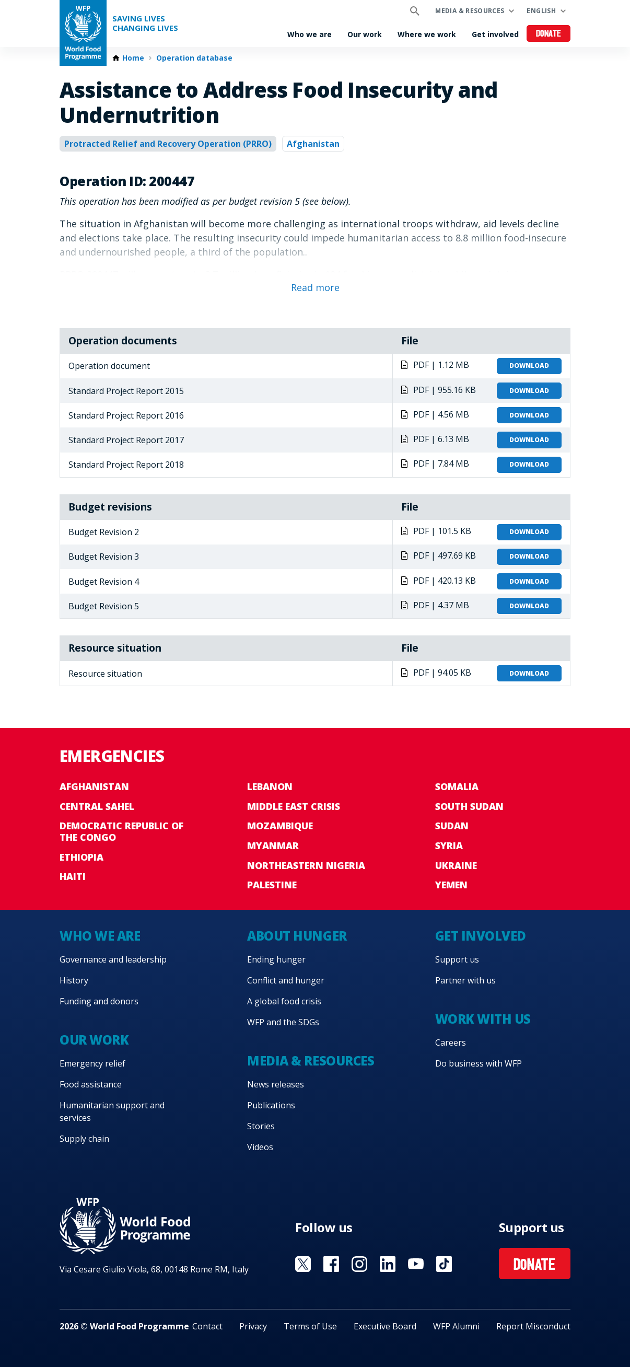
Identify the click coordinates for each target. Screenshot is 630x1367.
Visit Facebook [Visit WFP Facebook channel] (331, 1264)
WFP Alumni (456, 1326)
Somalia (457, 786)
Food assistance (91, 1084)
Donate (549, 34)
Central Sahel (97, 806)
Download (529, 365)
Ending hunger (276, 959)
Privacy (253, 1326)
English (541, 10)
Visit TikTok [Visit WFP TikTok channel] (444, 1264)
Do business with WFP (478, 1063)
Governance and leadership (113, 959)
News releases (275, 1084)
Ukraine (456, 865)
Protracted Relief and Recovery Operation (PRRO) (168, 143)
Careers (450, 1042)
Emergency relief (92, 1063)
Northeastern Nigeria (306, 865)
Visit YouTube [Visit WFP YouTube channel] (416, 1264)
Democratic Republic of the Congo (121, 831)
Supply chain (84, 1138)
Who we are (309, 34)
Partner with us (465, 980)
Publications (271, 1105)
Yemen (451, 884)
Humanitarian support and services (112, 1111)
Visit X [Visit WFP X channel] (303, 1264)
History (74, 980)
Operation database (194, 58)
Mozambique (280, 825)
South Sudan (469, 806)
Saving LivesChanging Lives (145, 23)
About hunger (296, 935)
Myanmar (273, 845)
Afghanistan (313, 143)
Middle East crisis (293, 806)
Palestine (272, 884)
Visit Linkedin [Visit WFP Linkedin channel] (387, 1264)
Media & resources (469, 10)
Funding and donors (99, 1001)
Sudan (452, 825)
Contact (207, 1326)
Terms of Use (310, 1326)
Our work (364, 34)
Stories (261, 1126)
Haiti (73, 876)
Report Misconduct (533, 1326)
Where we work (427, 34)
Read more (315, 287)
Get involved (495, 34)
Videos (260, 1147)
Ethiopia (81, 857)
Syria (449, 845)
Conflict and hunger (285, 980)
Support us (457, 959)
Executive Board (385, 1326)
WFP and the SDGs (283, 1022)
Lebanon (270, 786)
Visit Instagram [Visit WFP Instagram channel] (359, 1264)
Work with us (483, 1018)
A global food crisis (284, 1001)
